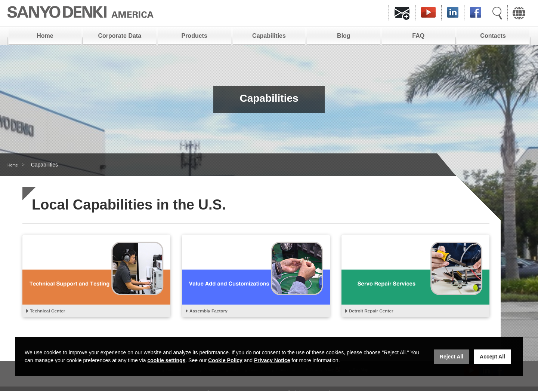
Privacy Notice (272, 360)
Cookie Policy (225, 360)
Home (45, 36)
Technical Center (54, 312)
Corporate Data (120, 36)
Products (194, 36)
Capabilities (269, 36)
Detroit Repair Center (379, 312)
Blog (343, 36)
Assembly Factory (215, 312)
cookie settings (166, 360)
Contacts (492, 36)
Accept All (492, 357)
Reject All (451, 357)
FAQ (418, 36)
